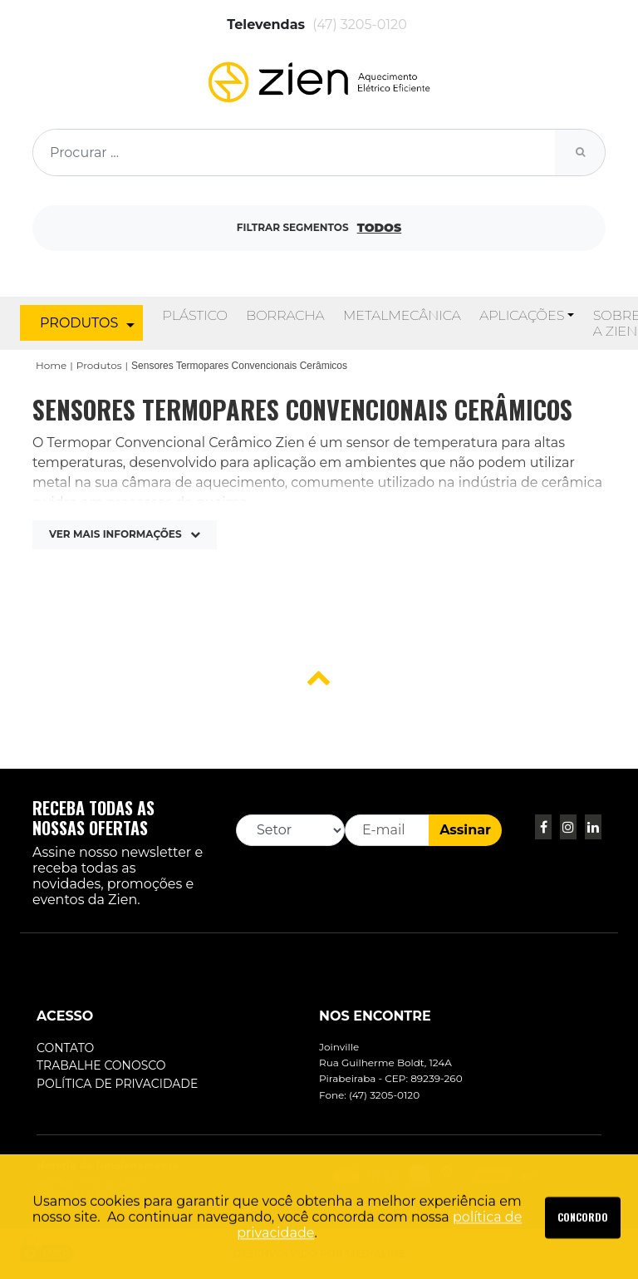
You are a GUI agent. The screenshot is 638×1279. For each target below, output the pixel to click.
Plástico (194, 315)
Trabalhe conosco (101, 1065)
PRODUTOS (87, 323)
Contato (65, 1047)
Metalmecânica (402, 315)
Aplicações (521, 315)
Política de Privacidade (117, 1083)
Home (51, 365)
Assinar (465, 830)
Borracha (285, 315)
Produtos (99, 365)
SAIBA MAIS (583, 1247)
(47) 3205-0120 (359, 24)
